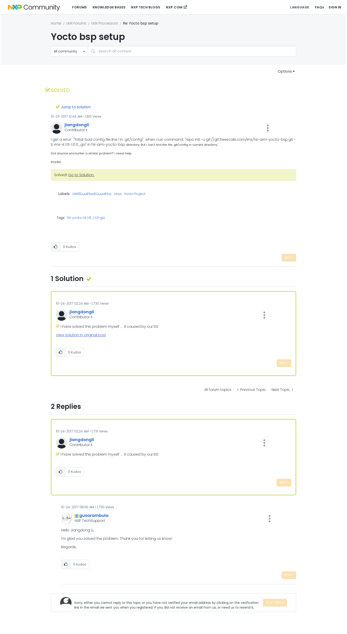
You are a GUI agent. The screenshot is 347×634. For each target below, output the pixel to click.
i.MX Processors (104, 23)
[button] (267, 128)
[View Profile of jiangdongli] (76, 125)
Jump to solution (76, 107)
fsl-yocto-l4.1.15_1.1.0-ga (86, 217)
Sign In (335, 7)
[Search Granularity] (69, 51)
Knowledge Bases (109, 7)
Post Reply (275, 602)
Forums (79, 7)
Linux (117, 194)
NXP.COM (174, 7)
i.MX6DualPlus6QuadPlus (92, 194)
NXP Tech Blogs (145, 7)
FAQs (319, 7)
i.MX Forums (76, 23)
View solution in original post (81, 335)
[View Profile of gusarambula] (94, 515)
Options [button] (285, 71)
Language (299, 7)
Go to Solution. (81, 175)
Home (56, 23)
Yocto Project (134, 194)
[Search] (192, 51)
